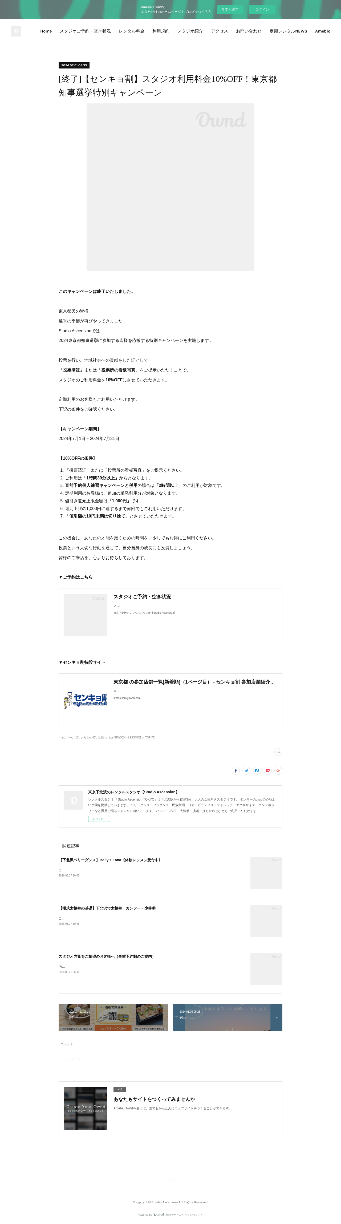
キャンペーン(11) (69, 737)
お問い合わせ (249, 31)
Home (46, 31)
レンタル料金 (131, 31)
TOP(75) (150, 737)
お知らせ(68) (88, 737)
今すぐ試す (230, 9)
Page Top (170, 1181)
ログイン (262, 9)
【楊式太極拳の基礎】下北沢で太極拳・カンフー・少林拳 (107, 908)
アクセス (219, 31)
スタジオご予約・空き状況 (85, 31)
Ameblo (322, 31)
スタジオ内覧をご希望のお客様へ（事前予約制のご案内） (107, 956)
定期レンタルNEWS (288, 31)
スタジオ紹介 (190, 31)
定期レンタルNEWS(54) (112, 737)
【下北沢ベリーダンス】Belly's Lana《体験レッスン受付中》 (110, 860)
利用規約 (160, 31)
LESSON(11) (136, 737)
